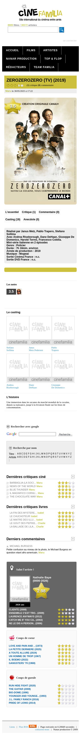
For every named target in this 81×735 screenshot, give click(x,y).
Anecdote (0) (31, 219)
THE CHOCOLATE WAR (23, 496)
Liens (12, 726)
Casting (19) (12, 219)
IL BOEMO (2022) (18, 659)
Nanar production (21, 58)
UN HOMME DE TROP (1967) (25, 656)
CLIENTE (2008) (18, 609)
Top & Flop (53, 58)
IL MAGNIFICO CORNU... (23, 493)
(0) (49, 212)
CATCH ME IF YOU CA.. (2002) (26, 620)
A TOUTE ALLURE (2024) (23, 652)
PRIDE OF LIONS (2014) (22, 703)
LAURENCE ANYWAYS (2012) (25, 616)
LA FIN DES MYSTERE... (23, 512)
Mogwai (24, 253)
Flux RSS (27, 726)
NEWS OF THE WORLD (23, 486)
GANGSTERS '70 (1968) (22, 663)
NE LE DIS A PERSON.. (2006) (25, 623)
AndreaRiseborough (12, 386)
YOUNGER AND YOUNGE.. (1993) (27, 696)
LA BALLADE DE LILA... (22, 526)
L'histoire (12, 397)
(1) (29, 212)
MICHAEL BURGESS (21, 546)
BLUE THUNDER (19, 489)
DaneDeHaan (33, 386)
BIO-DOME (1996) (19, 692)
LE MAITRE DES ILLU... (22, 519)
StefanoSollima (10, 348)
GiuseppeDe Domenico (58, 386)
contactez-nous (42, 729)
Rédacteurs (16, 67)
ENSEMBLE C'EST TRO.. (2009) (26, 613)
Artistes (50, 50)
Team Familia (44, 67)
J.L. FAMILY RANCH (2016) (24, 699)
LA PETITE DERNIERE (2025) (25, 649)
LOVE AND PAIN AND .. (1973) (25, 646)
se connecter (70, 40)
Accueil (12, 50)
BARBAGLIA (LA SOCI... (23, 482)
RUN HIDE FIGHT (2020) (22, 685)
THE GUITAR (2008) (20, 689)
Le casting (13, 312)
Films (31, 50)
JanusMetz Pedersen (36, 348)
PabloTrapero (55, 348)
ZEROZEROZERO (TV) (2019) (36, 80)
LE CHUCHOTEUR (20, 516)
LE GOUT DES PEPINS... (23, 523)
